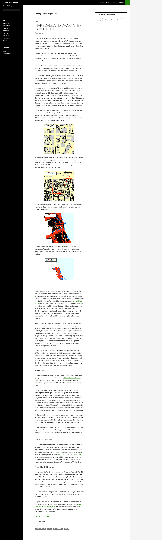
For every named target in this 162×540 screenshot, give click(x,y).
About (114, 2)
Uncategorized (7, 53)
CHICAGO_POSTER (42, 516)
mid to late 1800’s (64, 454)
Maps (49, 528)
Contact (121, 2)
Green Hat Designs (10, 2)
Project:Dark (58, 528)
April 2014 (6, 35)
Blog (107, 2)
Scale (67, 528)
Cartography (40, 528)
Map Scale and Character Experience (58, 27)
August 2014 (6, 28)
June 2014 (6, 30)
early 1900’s (78, 454)
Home (102, 2)
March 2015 (6, 25)
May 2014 (6, 33)
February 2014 (7, 40)
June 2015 (6, 23)
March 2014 (6, 38)
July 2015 (5, 20)
